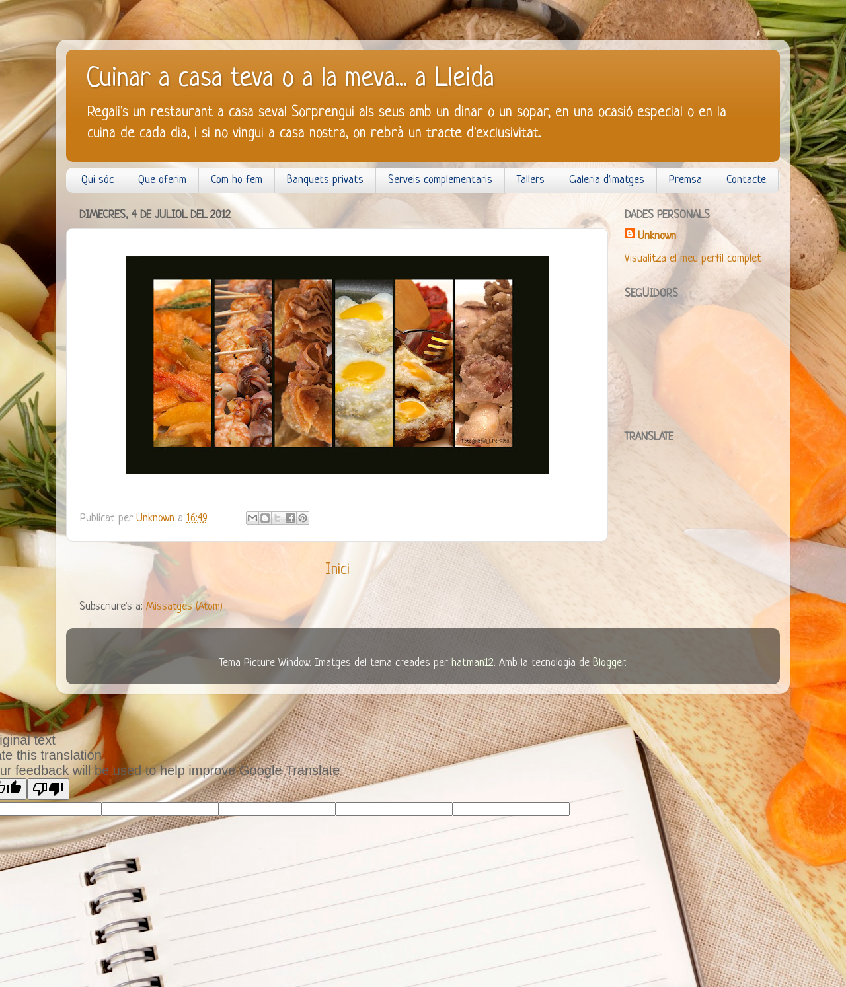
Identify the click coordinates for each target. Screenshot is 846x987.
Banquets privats (325, 180)
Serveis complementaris (440, 180)
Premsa (685, 180)
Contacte (746, 180)
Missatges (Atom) (184, 607)
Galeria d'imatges (606, 180)
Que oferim (162, 180)
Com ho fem (236, 180)
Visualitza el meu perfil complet (693, 258)
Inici (337, 570)
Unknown (657, 236)
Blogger (609, 663)
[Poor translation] (48, 789)
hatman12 (472, 663)
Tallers (531, 180)
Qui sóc (97, 180)
